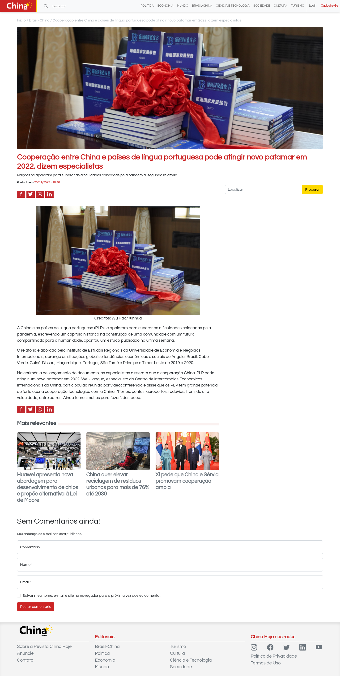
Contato (25, 660)
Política (147, 5)
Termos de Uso (266, 663)
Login (312, 5)
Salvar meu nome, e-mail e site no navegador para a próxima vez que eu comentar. (92, 595)
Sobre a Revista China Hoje (44, 646)
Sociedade (261, 5)
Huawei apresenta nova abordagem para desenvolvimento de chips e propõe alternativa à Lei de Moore (47, 487)
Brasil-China (202, 5)
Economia (165, 5)
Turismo (297, 5)
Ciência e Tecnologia (233, 5)
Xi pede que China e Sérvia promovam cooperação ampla (187, 481)
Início (21, 20)
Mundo (182, 5)
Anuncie (25, 653)
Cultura (280, 5)
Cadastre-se (329, 5)
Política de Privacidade (274, 656)
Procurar (312, 189)
